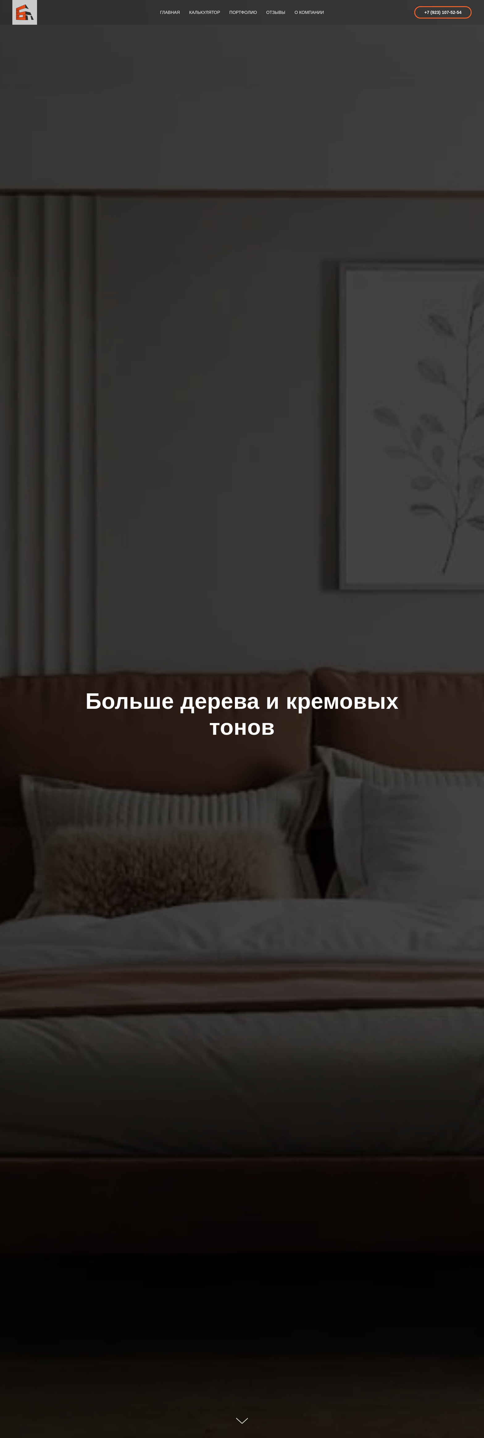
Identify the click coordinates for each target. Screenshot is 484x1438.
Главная (170, 12)
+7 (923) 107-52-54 (442, 12)
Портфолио (243, 12)
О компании (309, 12)
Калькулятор (204, 12)
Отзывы (275, 12)
